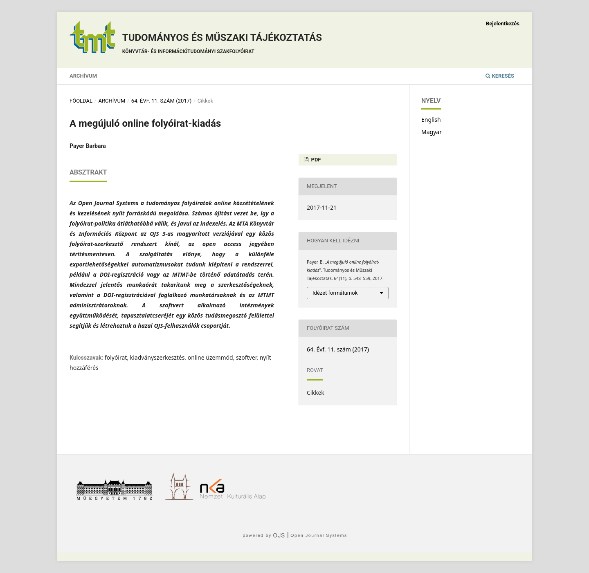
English (431, 119)
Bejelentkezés (502, 23)
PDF (315, 160)
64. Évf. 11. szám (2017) (161, 101)
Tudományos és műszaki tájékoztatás (222, 45)
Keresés (500, 76)
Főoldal (81, 101)
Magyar (431, 132)
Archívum (83, 76)
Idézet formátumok (334, 293)
